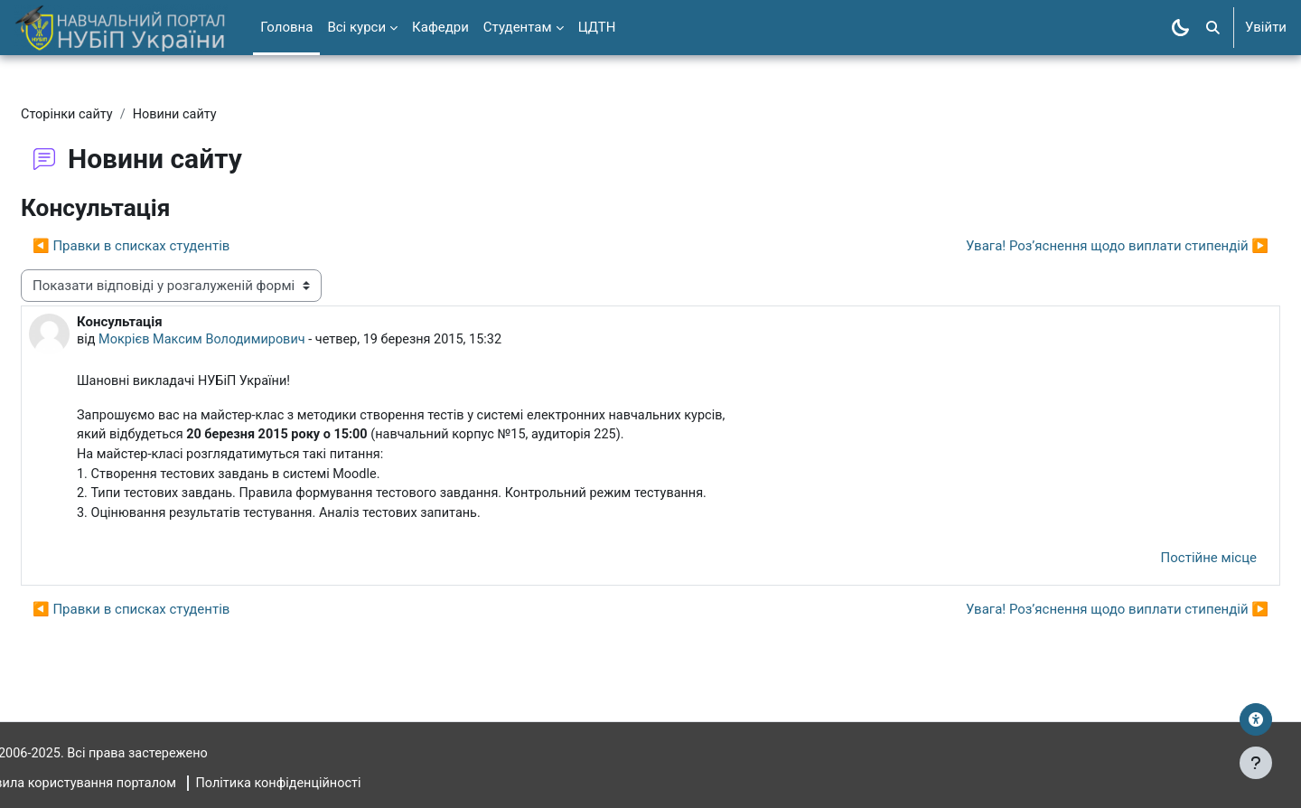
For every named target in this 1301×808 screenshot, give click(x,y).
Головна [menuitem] (286, 27)
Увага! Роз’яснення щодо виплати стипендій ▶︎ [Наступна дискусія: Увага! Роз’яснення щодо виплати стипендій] (1073, 247)
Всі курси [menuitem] (356, 27)
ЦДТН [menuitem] (597, 27)
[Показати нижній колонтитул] (1256, 763)
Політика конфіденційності (332, 783)
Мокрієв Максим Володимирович (250, 342)
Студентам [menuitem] (517, 27)
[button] (1213, 27)
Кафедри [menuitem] (440, 27)
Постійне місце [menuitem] (1165, 565)
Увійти (1266, 27)
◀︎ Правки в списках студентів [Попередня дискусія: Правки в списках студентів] (174, 247)
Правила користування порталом (121, 783)
